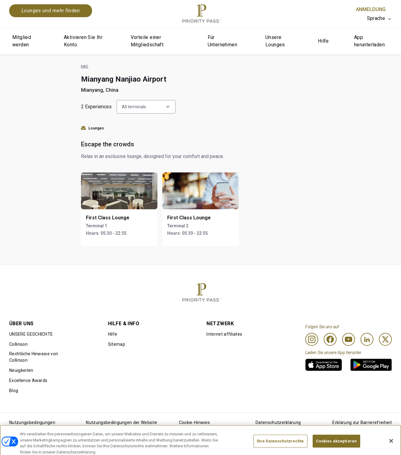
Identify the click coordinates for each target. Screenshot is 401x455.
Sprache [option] (376, 18)
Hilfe (323, 41)
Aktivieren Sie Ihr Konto (83, 41)
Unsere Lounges (275, 41)
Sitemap (116, 344)
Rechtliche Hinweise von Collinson (33, 357)
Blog (13, 390)
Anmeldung (371, 9)
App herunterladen (369, 41)
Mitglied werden (21, 41)
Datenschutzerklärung (278, 422)
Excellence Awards (28, 380)
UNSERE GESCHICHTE (31, 334)
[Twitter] (385, 339)
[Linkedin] (367, 339)
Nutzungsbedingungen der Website (121, 422)
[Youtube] (348, 339)
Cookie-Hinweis (194, 422)
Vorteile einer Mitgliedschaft (147, 41)
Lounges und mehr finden (50, 10)
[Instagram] (311, 339)
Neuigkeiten (21, 370)
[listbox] (379, 18)
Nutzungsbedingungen (32, 422)
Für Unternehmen (222, 41)
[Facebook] (330, 339)
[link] (323, 365)
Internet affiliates (224, 334)
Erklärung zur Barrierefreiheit (362, 422)
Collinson (18, 344)
